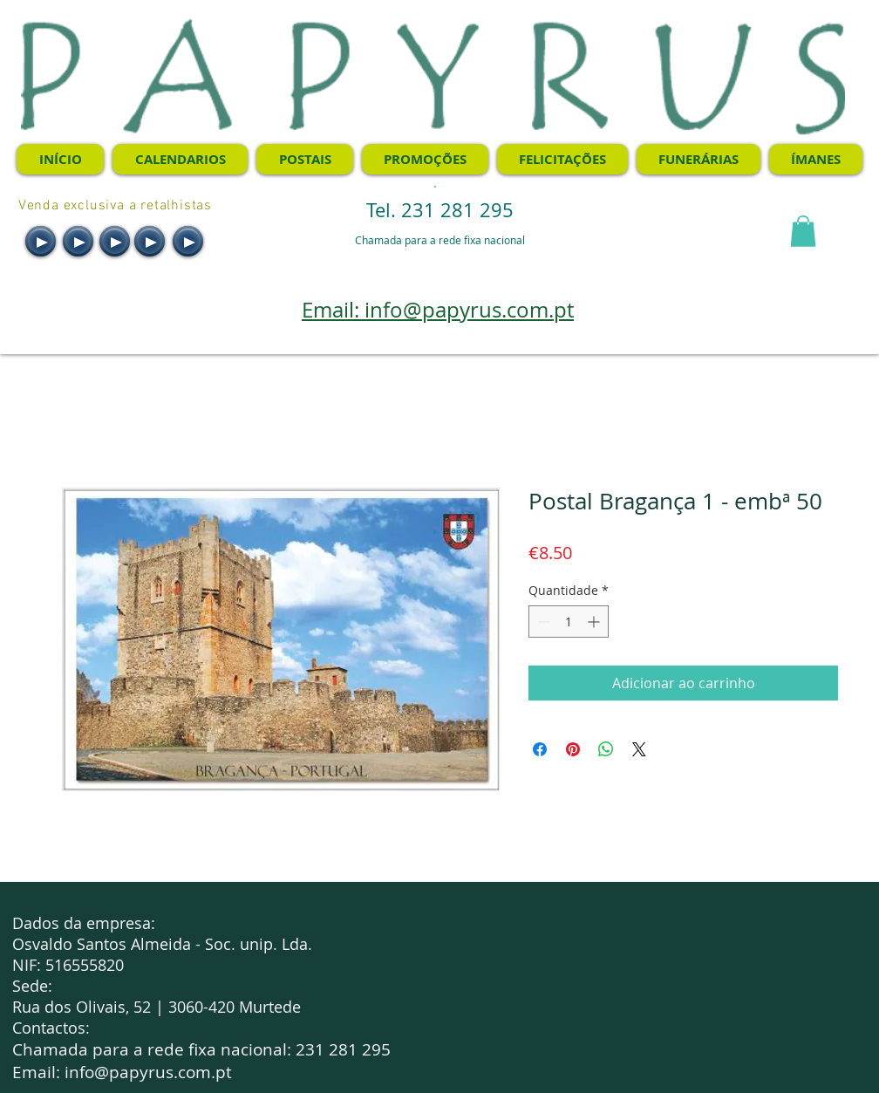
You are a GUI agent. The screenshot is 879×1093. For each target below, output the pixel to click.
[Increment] (595, 621)
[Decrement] (542, 621)
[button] (803, 231)
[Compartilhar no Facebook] (539, 749)
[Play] (40, 241)
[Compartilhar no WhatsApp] (606, 749)
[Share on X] (639, 749)
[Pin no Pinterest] (572, 749)
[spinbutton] (568, 621)
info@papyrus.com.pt (148, 1072)
